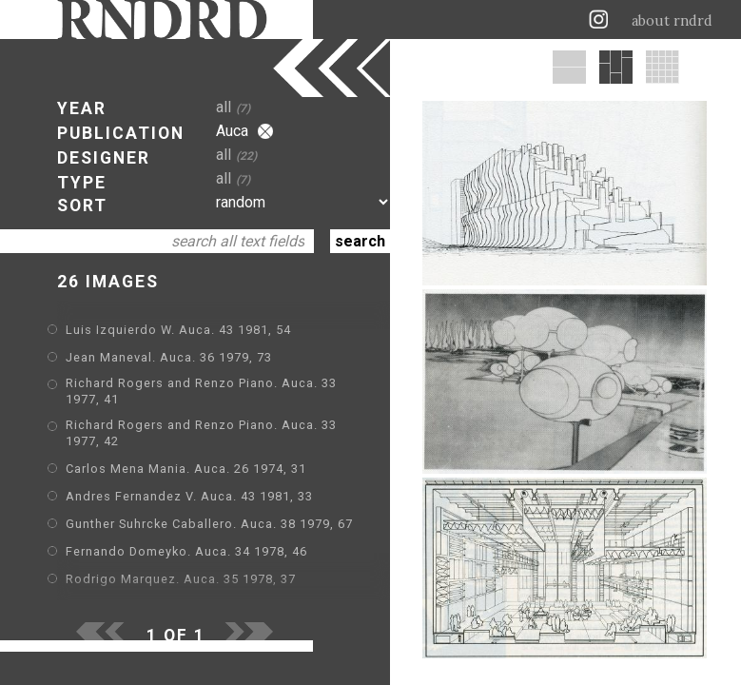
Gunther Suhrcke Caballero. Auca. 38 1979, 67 (209, 524)
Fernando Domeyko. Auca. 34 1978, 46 (186, 551)
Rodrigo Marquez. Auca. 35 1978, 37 (181, 579)
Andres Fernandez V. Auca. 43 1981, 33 (189, 496)
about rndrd (672, 20)
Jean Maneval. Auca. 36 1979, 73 (169, 357)
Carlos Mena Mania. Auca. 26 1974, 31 (186, 468)
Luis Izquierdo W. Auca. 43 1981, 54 (178, 330)
